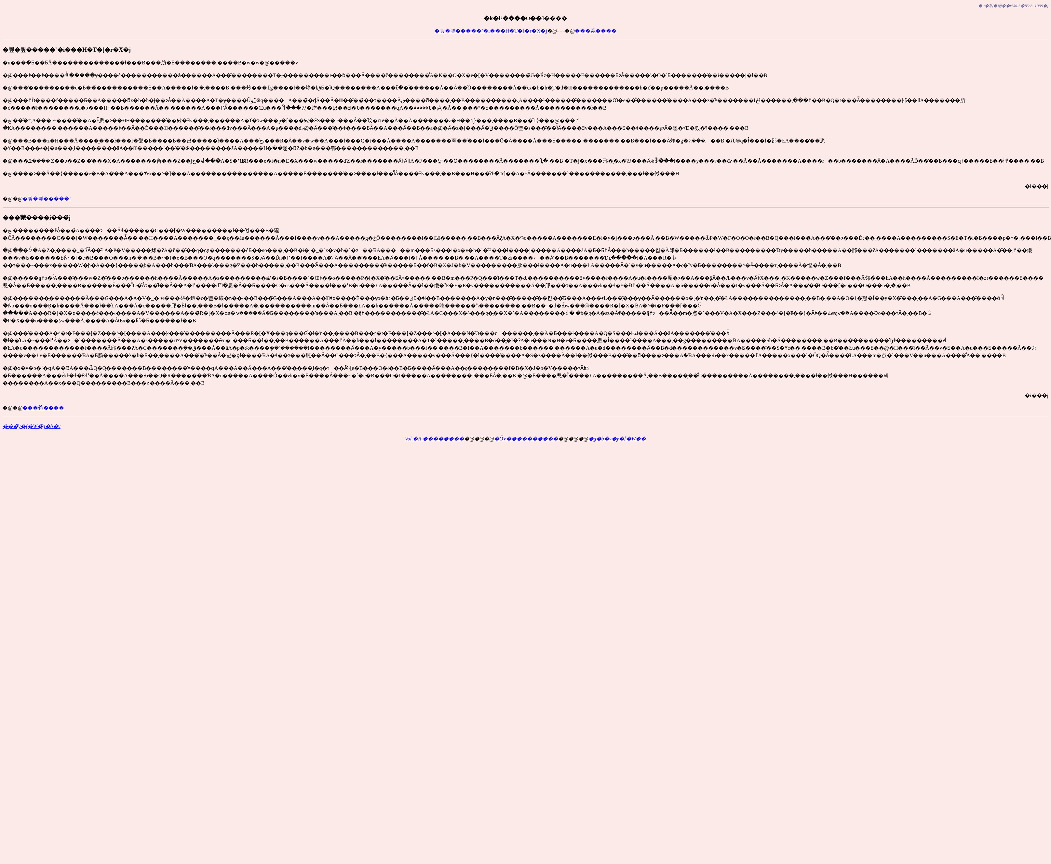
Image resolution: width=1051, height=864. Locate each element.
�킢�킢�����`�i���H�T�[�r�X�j (491, 31)
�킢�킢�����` (46, 198)
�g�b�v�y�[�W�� (617, 438)
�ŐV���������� (526, 438)
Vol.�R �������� (434, 438)
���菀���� (595, 31)
